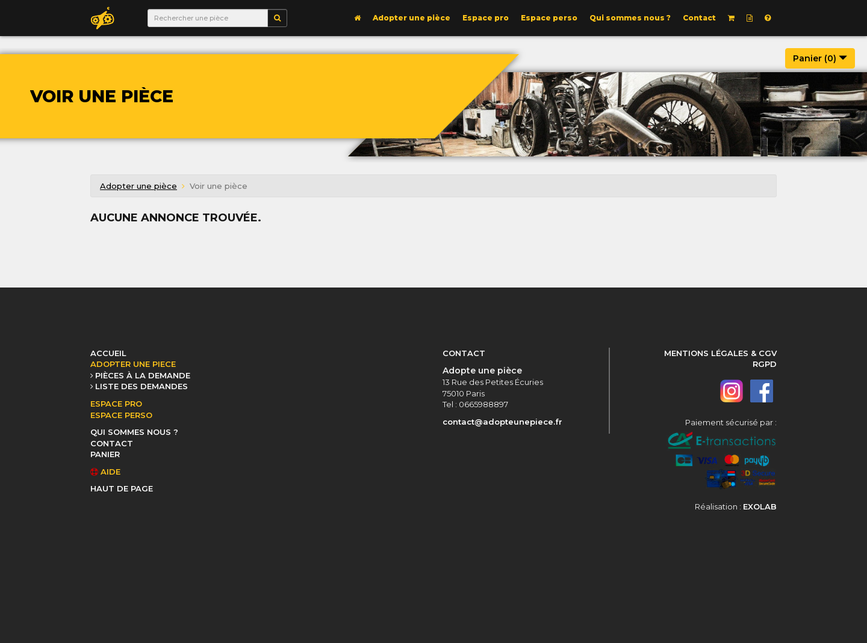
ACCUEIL (108, 353)
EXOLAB (760, 506)
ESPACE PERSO (121, 415)
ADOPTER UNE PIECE (133, 364)
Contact (699, 17)
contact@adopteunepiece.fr (502, 421)
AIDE (105, 471)
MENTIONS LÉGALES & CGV (720, 353)
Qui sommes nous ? (630, 17)
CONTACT (111, 443)
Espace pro (485, 17)
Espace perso (549, 17)
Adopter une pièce (411, 17)
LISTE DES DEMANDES (141, 386)
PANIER (105, 454)
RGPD (765, 364)
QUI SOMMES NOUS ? (134, 432)
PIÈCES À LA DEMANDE (142, 375)
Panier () (820, 58)
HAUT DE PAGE (121, 488)
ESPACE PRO (116, 403)
